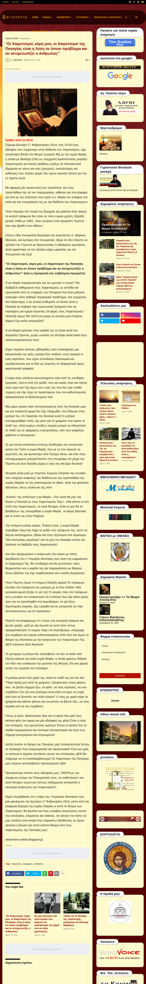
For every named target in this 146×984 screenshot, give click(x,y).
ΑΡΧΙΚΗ (5, 2)
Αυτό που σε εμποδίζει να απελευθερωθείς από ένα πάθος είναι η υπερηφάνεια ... (130, 450)
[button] (126, 17)
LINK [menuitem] (55, 31)
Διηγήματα (27, 864)
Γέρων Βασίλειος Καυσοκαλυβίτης (112, 618)
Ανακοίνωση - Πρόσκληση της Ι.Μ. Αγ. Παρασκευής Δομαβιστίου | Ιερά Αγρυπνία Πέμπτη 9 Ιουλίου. (126, 247)
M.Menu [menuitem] (46, 17)
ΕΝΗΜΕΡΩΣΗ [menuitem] (63, 17)
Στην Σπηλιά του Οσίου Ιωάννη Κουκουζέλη (128, 266)
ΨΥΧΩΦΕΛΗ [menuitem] (82, 17)
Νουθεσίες (38, 864)
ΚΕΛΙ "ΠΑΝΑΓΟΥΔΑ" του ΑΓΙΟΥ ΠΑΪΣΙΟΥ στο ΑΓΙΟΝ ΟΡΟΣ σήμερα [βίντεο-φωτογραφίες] (127, 283)
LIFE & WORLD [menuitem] (39, 31)
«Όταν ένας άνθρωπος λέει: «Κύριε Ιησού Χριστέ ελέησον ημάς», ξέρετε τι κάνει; (107, 412)
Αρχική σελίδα (11, 38)
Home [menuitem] (35, 17)
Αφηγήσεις (25, 38)
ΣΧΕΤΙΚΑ (15, 2)
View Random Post (120, 42)
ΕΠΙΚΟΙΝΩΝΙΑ (28, 2)
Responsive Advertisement (47, 77)
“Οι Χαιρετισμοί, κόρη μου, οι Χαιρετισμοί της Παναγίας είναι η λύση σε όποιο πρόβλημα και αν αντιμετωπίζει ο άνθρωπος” (18, 924)
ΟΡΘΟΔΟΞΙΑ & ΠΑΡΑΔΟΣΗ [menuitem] (107, 17)
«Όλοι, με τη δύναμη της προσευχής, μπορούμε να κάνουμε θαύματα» (75, 920)
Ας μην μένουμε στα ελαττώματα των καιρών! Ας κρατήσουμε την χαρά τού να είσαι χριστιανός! (46, 924)
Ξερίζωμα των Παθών (129, 406)
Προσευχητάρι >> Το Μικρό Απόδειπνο (116, 226)
